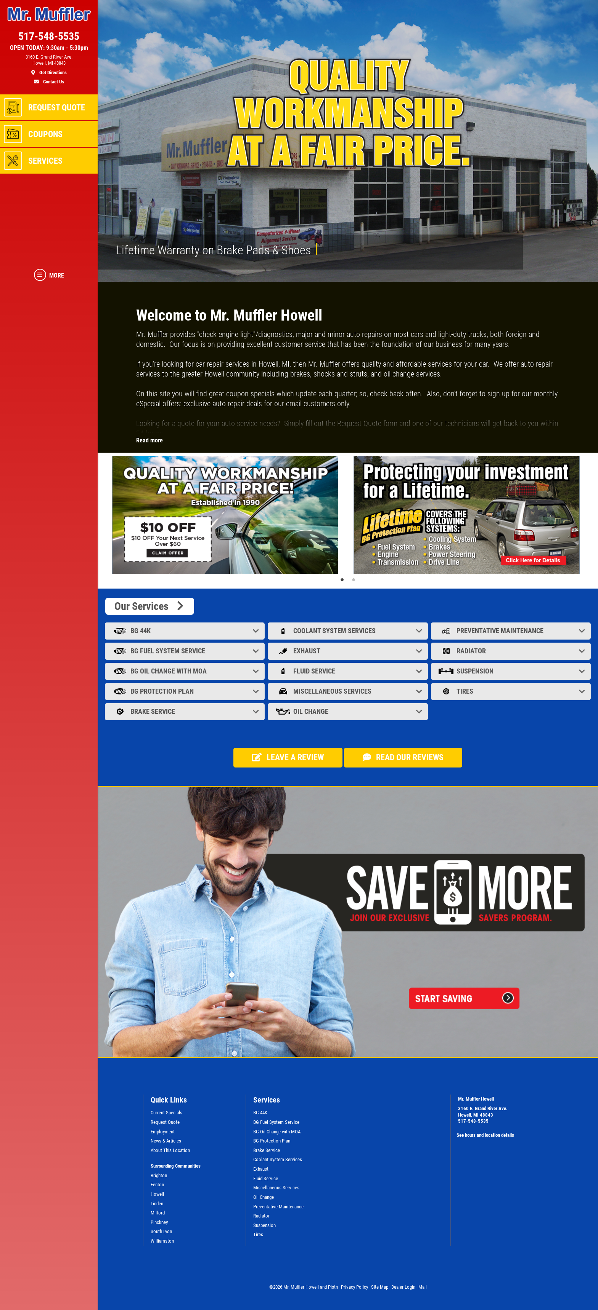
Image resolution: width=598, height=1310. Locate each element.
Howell (157, 1194)
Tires (511, 691)
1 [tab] (342, 580)
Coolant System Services (348, 631)
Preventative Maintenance (511, 631)
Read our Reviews (403, 757)
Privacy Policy (354, 1287)
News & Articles (166, 1141)
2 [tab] (353, 580)
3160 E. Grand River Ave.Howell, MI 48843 (483, 1112)
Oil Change (348, 711)
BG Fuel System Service (185, 651)
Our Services (149, 606)
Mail (422, 1287)
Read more (149, 440)
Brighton (159, 1175)
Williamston (162, 1241)
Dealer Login (403, 1287)
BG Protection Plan (185, 691)
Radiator (511, 651)
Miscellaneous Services (348, 691)
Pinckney (159, 1222)
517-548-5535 (473, 1121)
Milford (158, 1213)
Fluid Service (348, 671)
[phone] (49, 38)
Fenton (157, 1184)
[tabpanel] (227, 515)
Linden (157, 1203)
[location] (49, 65)
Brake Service (185, 711)
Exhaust (348, 651)
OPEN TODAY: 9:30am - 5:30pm (49, 48)
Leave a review (288, 757)
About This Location (170, 1150)
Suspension (511, 671)
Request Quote (165, 1122)
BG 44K (185, 631)
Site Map (379, 1287)
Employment (163, 1131)
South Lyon (161, 1231)
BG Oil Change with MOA (185, 671)
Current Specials (166, 1112)
